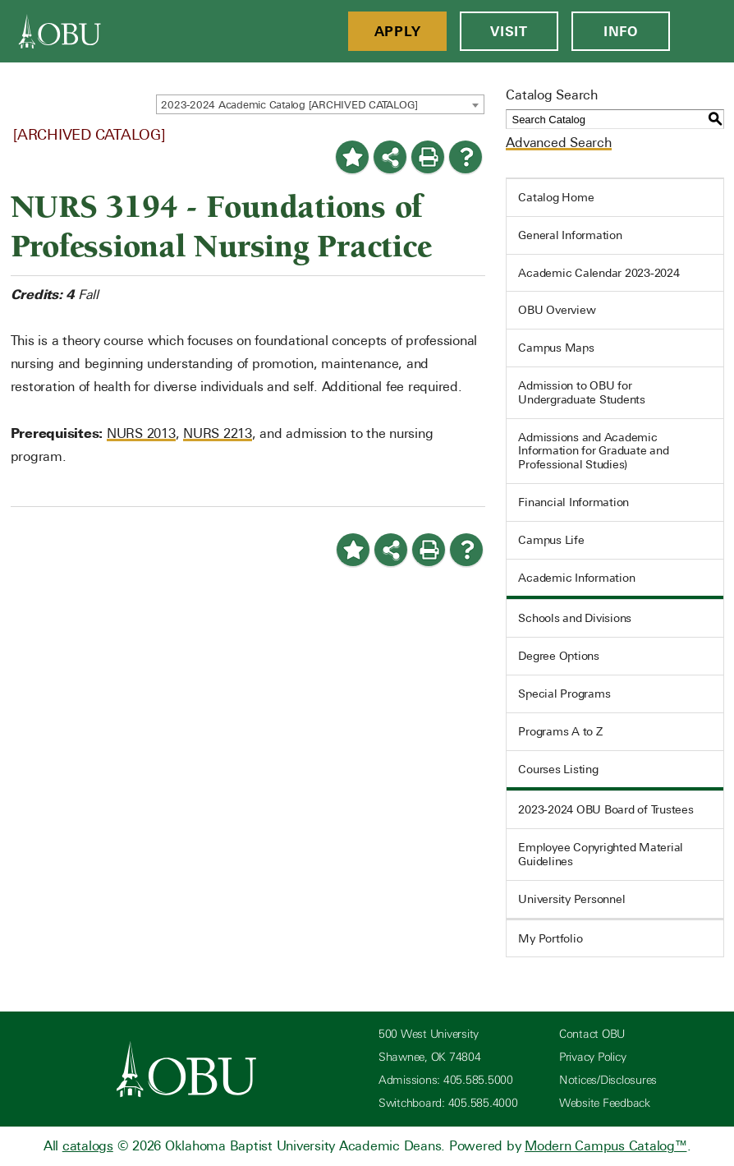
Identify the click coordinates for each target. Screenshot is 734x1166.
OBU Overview (556, 309)
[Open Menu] (702, 31)
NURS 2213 (217, 433)
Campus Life (551, 539)
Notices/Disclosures (608, 1080)
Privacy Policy (592, 1057)
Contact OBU (592, 1034)
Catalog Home (556, 197)
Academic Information (576, 577)
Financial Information (573, 502)
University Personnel (571, 899)
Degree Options (558, 655)
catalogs (87, 1146)
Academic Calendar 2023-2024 (598, 272)
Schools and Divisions (574, 617)
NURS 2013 (141, 433)
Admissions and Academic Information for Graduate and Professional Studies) (593, 451)
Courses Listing (558, 769)
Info (620, 31)
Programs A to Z (560, 731)
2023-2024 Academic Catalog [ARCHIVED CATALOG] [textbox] (289, 105)
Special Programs (564, 693)
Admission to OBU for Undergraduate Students (581, 392)
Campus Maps (556, 347)
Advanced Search (558, 142)
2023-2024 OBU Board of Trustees (605, 809)
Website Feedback (604, 1103)
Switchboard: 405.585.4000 (448, 1103)
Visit (509, 31)
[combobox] (320, 104)
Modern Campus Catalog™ (606, 1146)
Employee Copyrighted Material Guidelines (600, 854)
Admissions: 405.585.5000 (445, 1080)
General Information (570, 235)
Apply (397, 31)
